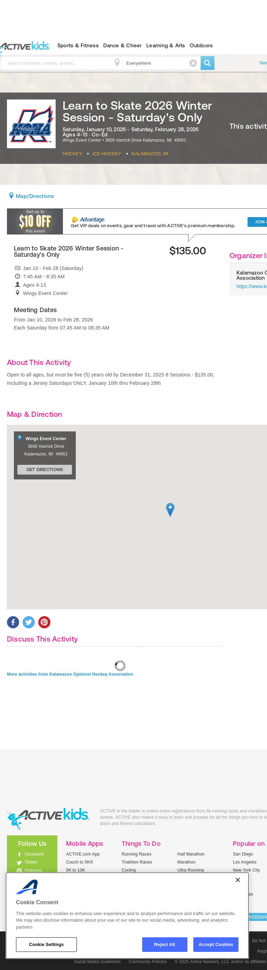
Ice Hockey (106, 153)
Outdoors (201, 45)
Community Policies (148, 961)
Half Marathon (191, 854)
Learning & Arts (165, 45)
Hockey (72, 153)
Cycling (129, 870)
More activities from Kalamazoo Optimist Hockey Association (70, 674)
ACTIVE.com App (83, 854)
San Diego (243, 854)
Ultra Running (190, 870)
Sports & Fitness (78, 45)
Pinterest (33, 870)
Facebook (34, 854)
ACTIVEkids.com (48, 819)
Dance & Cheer (122, 45)
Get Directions (44, 469)
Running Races (136, 854)
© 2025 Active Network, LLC (202, 961)
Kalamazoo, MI (150, 153)
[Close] (237, 880)
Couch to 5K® (79, 862)
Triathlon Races (137, 862)
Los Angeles (245, 862)
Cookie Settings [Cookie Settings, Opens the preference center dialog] (46, 944)
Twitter (31, 862)
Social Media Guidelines (97, 961)
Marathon (186, 862)
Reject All (164, 944)
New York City (246, 870)
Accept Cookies (216, 944)
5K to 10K (75, 870)
